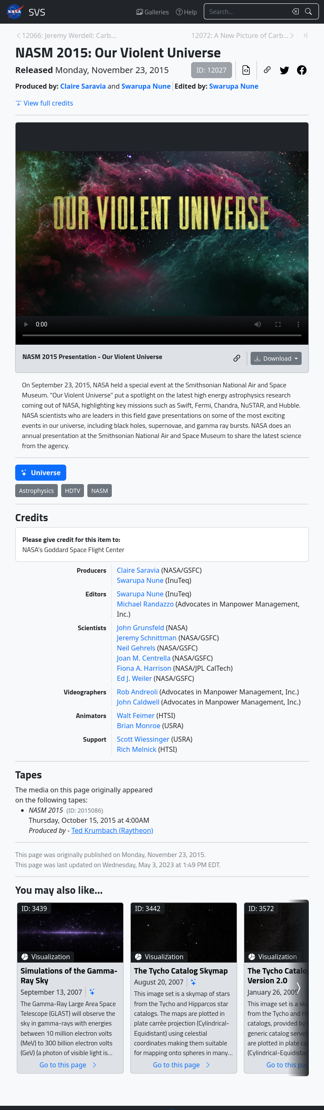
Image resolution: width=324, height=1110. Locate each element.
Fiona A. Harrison (145, 668)
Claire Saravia (83, 86)
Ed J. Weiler (135, 678)
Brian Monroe (139, 725)
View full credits (44, 103)
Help (186, 12)
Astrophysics (36, 491)
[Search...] (245, 11)
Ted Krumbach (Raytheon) (112, 830)
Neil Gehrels (137, 648)
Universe (41, 472)
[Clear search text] (293, 11)
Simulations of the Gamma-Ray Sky (76, 989)
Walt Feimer (137, 715)
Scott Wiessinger (144, 739)
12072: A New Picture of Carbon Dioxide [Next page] (240, 35)
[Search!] (309, 11)
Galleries (152, 12)
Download (273, 358)
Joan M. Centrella (145, 658)
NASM (99, 491)
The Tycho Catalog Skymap (206, 984)
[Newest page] (305, 35)
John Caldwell (139, 702)
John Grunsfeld (141, 627)
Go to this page (81, 1078)
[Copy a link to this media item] (236, 358)
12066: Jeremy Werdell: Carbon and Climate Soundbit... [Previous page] (70, 35)
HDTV (72, 491)
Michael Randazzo (146, 604)
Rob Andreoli (138, 691)
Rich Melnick (137, 749)
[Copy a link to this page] (267, 70)
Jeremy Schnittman (147, 637)
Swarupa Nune (146, 86)
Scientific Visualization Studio (37, 11)
